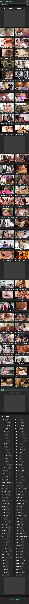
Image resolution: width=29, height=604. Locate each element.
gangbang (6, 513)
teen (19, 527)
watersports (20, 560)
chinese (5, 462)
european (6, 492)
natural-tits (20, 450)
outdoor (20, 471)
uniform (20, 539)
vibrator (20, 548)
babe (5, 435)
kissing (5, 566)
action (5, 420)
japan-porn (6, 548)
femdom (6, 504)
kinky (5, 563)
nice (19, 453)
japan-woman (7, 551)
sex (19, 507)
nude (19, 456)
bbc (4, 444)
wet (19, 569)
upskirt (19, 545)
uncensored (21, 533)
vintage (19, 551)
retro (19, 498)
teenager (20, 530)
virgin (19, 554)
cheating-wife (7, 456)
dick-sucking (6, 474)
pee (19, 483)
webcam (20, 563)
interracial (6, 542)
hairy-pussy (6, 527)
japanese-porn (7, 557)
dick (5, 471)
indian (5, 539)
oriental (20, 468)
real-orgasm (21, 489)
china (5, 459)
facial (5, 498)
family (5, 501)
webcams (20, 566)
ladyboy (5, 575)
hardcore (6, 536)
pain (18, 474)
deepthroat (6, 468)
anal (5, 429)
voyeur (19, 557)
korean (5, 572)
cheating (6, 453)
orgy (19, 465)
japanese (6, 554)
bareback (6, 441)
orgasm (20, 462)
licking (19, 429)
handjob (6, 533)
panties (19, 477)
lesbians (20, 426)
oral (19, 459)
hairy (5, 524)
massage (20, 432)
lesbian (20, 423)
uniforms (20, 542)
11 (14, 393)
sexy (19, 510)
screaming (20, 504)
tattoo (19, 522)
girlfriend (6, 522)
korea (5, 569)
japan (5, 545)
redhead (20, 495)
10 (11, 393)
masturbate (20, 435)
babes (5, 438)
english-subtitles (7, 483)
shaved (19, 513)
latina (19, 420)
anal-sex (6, 432)
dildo (5, 477)
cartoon (5, 450)
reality (19, 492)
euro (5, 489)
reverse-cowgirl (22, 501)
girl (5, 519)
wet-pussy (20, 572)
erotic (5, 486)
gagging (6, 510)
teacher (19, 524)
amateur (6, 423)
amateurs (6, 426)
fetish (5, 507)
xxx (19, 575)
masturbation (21, 441)
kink (5, 560)
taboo (19, 519)
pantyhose (20, 480)
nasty (19, 447)
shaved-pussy (21, 516)
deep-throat (7, 465)
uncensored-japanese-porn (21, 537)
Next (17, 393)
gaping (5, 516)
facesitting (6, 495)
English (27, 1)
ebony (5, 480)
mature (19, 444)
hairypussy (6, 530)
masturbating (21, 438)
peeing (19, 486)
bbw (5, 447)
